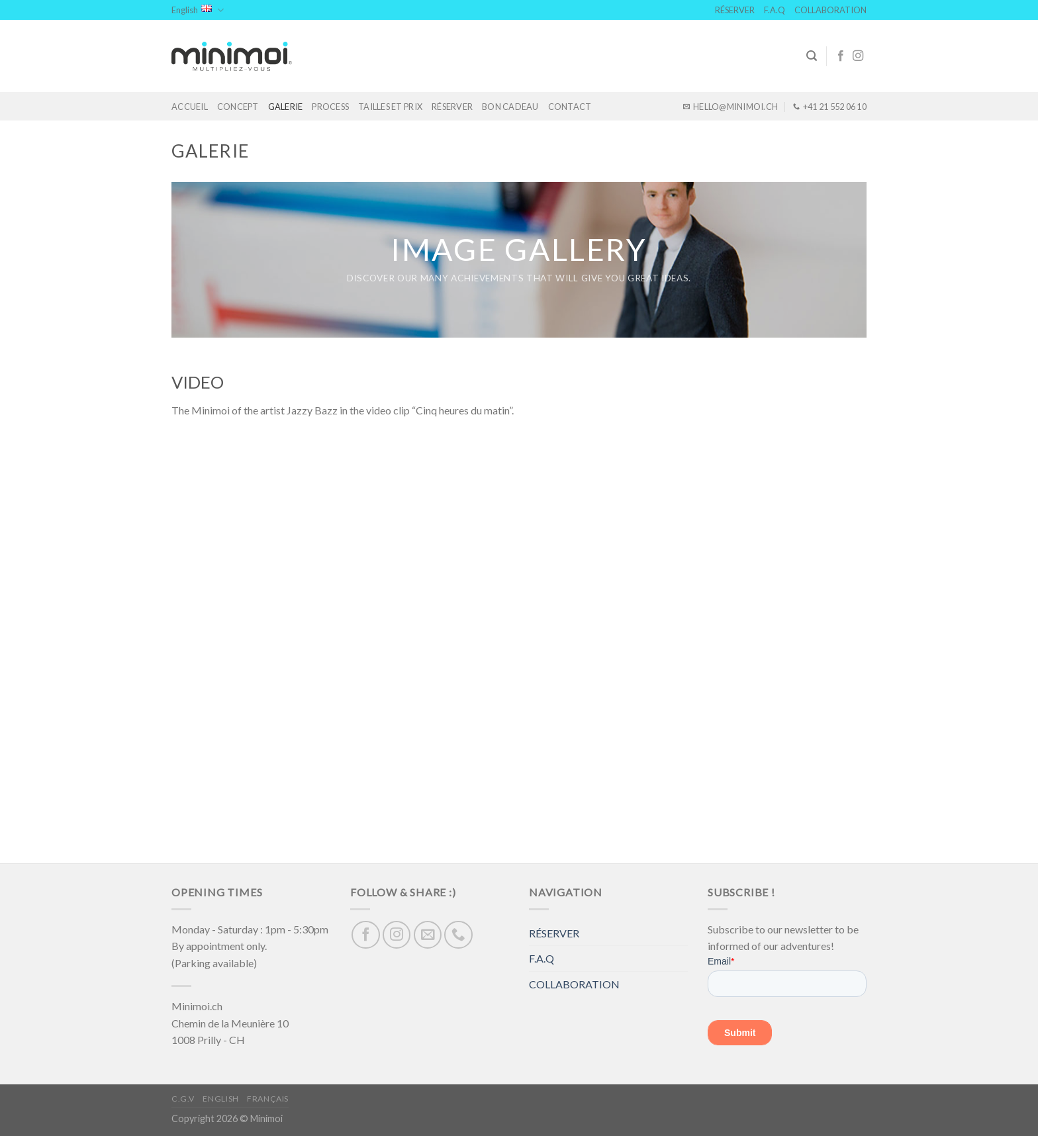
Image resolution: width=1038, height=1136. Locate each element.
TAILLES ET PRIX (390, 106)
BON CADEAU (510, 106)
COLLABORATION (830, 10)
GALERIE (285, 106)
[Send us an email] (428, 935)
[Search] (811, 56)
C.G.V (183, 1099)
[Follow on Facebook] (840, 56)
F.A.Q (774, 10)
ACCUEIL (189, 106)
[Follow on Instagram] (858, 56)
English (197, 10)
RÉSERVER (735, 10)
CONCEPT (238, 106)
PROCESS (330, 106)
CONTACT (570, 106)
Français (268, 1099)
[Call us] (458, 935)
